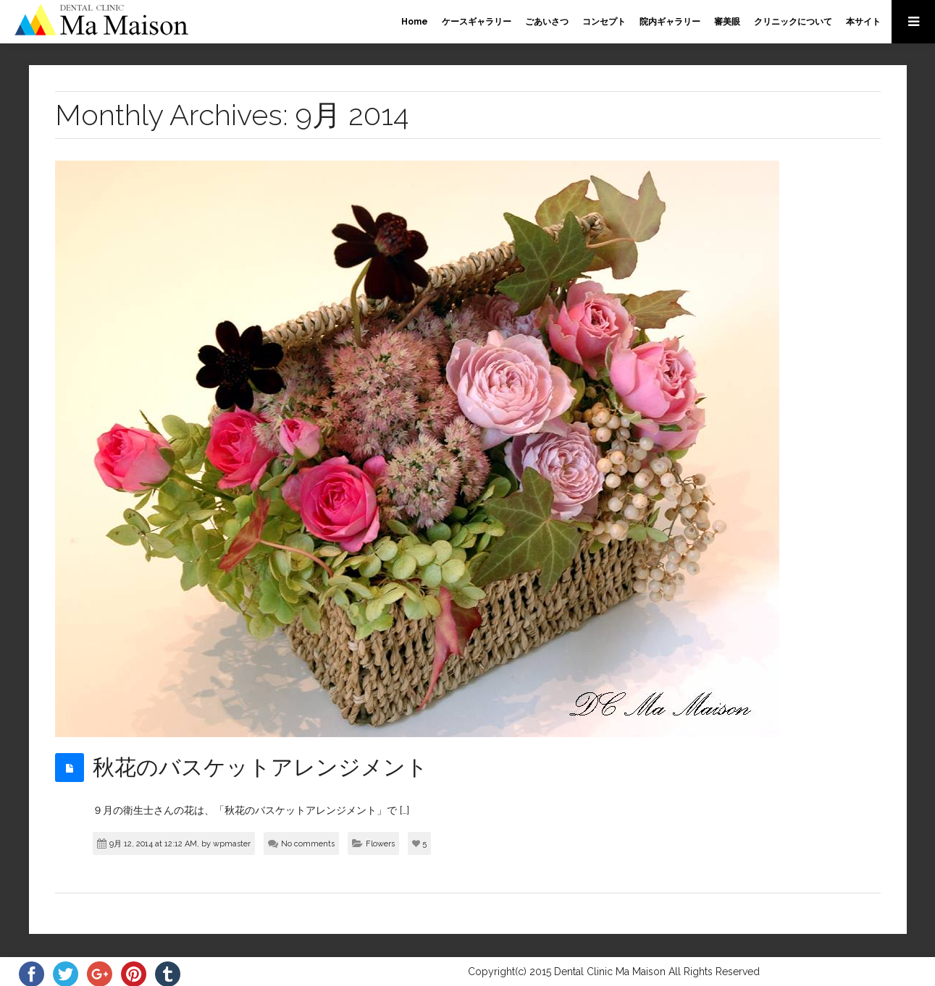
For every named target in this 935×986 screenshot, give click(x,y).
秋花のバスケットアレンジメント (260, 767)
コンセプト (604, 22)
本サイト (863, 22)
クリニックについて (793, 22)
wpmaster (232, 844)
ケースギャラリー (476, 22)
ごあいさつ (547, 22)
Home (414, 22)
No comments (308, 844)
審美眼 (727, 22)
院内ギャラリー (670, 22)
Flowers (380, 844)
